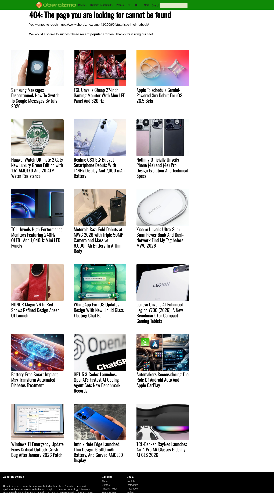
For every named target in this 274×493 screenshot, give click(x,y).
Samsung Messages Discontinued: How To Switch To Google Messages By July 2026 (35, 98)
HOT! (137, 5)
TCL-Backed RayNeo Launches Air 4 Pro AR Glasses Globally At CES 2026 (161, 449)
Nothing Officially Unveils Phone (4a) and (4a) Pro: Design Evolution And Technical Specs (162, 167)
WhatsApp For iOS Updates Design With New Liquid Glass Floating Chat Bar (99, 310)
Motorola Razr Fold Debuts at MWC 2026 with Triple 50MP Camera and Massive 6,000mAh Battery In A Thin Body (98, 240)
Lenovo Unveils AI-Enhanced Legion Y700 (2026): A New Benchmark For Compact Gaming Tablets (159, 312)
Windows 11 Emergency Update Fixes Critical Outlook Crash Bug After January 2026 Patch (37, 449)
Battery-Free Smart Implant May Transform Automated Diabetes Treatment (34, 380)
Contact (106, 485)
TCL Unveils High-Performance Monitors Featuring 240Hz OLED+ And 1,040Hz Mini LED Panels (36, 237)
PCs (129, 5)
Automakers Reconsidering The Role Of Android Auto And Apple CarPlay (162, 380)
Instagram (132, 485)
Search (155, 5)
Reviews (82, 5)
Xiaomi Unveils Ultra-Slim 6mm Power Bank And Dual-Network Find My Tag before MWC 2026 (160, 237)
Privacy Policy (109, 488)
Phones (120, 5)
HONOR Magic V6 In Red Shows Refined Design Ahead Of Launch (35, 310)
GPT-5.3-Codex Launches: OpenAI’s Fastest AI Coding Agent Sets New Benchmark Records (97, 382)
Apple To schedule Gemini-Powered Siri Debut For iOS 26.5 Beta (159, 95)
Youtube (131, 481)
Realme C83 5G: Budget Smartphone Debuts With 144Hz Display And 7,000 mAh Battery (99, 167)
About (105, 481)
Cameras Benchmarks (101, 5)
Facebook (132, 488)
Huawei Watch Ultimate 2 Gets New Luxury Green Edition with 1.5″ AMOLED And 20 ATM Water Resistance (37, 167)
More (146, 5)
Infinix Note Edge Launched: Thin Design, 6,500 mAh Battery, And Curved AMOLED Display (98, 452)
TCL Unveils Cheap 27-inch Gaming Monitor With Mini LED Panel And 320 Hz (99, 95)
